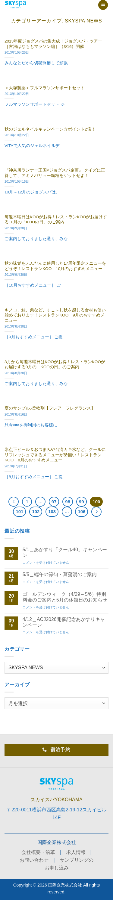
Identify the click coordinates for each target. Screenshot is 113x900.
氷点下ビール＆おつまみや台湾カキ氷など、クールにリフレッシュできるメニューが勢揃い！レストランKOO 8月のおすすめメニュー (55, 454)
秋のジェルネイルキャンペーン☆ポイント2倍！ (50, 129)
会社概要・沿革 (38, 852)
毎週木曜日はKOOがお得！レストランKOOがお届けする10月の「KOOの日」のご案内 (56, 220)
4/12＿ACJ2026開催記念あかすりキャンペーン (64, 622)
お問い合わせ (34, 860)
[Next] (96, 512)
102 (35, 511)
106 (81, 511)
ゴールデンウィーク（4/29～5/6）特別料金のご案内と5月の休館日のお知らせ (65, 597)
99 (81, 501)
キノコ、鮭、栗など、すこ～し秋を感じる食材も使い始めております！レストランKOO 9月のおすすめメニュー (55, 315)
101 (19, 511)
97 (54, 501)
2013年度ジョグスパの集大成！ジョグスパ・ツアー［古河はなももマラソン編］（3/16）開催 (53, 44)
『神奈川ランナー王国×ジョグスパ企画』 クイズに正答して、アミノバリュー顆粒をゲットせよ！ (55, 173)
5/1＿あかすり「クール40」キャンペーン (65, 552)
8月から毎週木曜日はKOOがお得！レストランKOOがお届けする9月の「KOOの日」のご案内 (55, 364)
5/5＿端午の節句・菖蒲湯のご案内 (60, 574)
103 (52, 511)
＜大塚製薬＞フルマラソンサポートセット (45, 88)
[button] (103, 5)
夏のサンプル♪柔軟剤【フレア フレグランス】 (50, 408)
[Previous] (13, 502)
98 (67, 501)
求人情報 (76, 852)
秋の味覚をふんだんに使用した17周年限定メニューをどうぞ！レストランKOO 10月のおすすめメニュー (55, 266)
